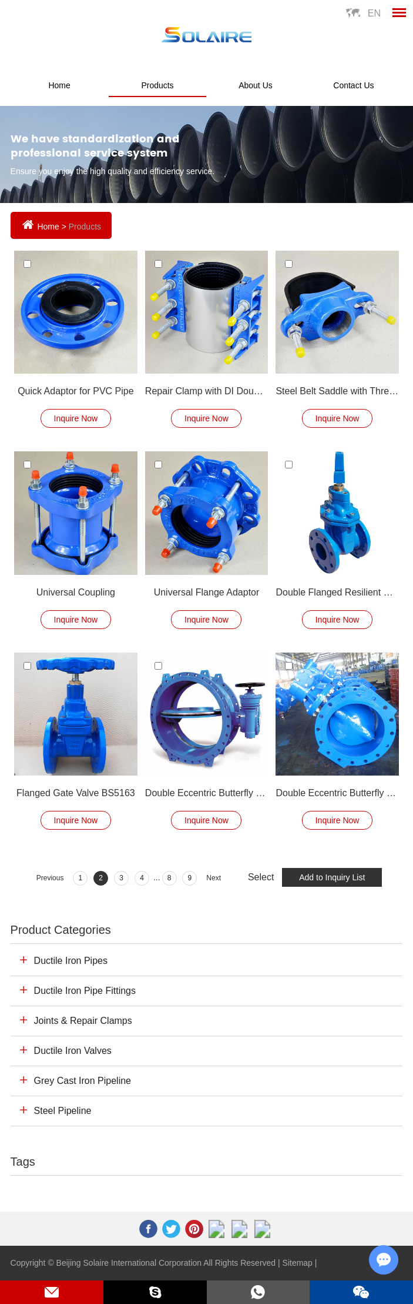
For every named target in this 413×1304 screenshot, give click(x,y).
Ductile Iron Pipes (71, 961)
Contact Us (353, 85)
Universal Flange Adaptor (207, 592)
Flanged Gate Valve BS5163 (75, 793)
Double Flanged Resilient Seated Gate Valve (337, 592)
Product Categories (61, 929)
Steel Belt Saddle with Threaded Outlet (337, 391)
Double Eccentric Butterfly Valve (206, 793)
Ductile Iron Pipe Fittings (85, 991)
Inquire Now (76, 418)
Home (59, 85)
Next (213, 878)
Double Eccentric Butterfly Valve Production (337, 793)
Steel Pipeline (63, 1111)
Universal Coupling (75, 592)
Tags (23, 1161)
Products (157, 85)
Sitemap (298, 1263)
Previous (50, 878)
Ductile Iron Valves (73, 1051)
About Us (256, 85)
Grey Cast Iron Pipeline (82, 1081)
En (374, 13)
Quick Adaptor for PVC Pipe (75, 391)
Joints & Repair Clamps (83, 1021)
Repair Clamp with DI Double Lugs (206, 391)
